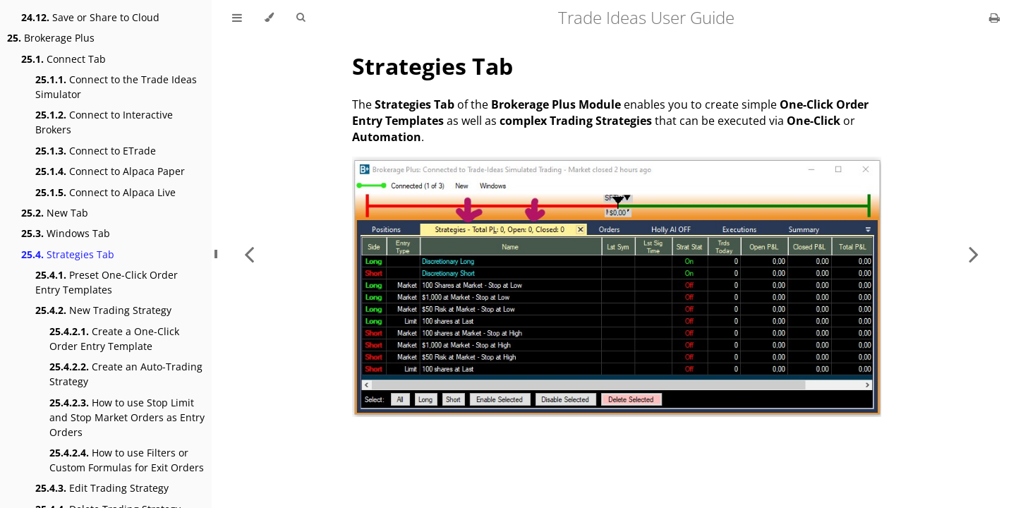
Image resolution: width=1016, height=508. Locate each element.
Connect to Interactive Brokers (104, 122)
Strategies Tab (67, 254)
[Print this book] (994, 17)
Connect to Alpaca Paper (110, 171)
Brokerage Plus (51, 37)
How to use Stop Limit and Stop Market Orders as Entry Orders (127, 417)
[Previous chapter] (249, 254)
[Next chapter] (973, 254)
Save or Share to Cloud (90, 17)
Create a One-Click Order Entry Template (114, 339)
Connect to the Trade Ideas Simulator (116, 87)
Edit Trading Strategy (102, 488)
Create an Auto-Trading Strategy (125, 374)
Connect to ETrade (95, 150)
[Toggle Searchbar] (300, 17)
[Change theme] (269, 17)
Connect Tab (63, 59)
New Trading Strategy (103, 310)
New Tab (54, 212)
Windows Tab (65, 233)
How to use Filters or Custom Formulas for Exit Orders (126, 460)
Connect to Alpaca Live (105, 192)
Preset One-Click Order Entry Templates (106, 282)
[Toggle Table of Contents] (237, 17)
